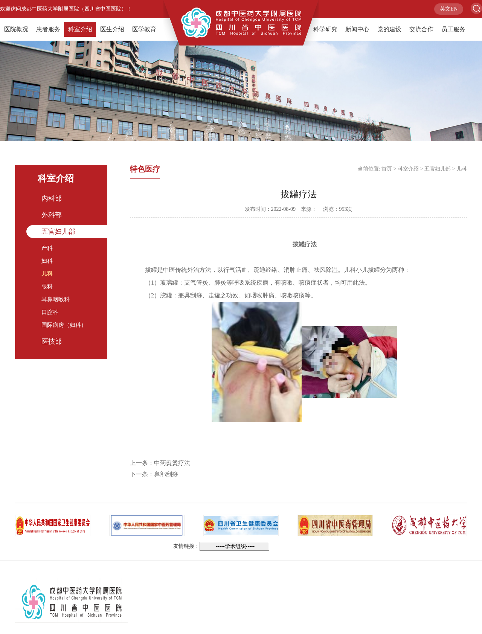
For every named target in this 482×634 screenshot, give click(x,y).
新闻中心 (357, 29)
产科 (47, 248)
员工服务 (453, 29)
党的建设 (389, 29)
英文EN (449, 9)
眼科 (47, 286)
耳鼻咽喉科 (55, 299)
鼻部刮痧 (166, 474)
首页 (386, 169)
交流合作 (421, 29)
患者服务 (48, 29)
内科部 (51, 198)
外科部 (51, 215)
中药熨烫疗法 (172, 463)
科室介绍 (80, 29)
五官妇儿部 (58, 231)
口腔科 (49, 312)
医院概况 (16, 29)
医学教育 (144, 29)
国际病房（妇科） (64, 325)
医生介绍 (112, 29)
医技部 (51, 341)
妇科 (47, 261)
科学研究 (325, 29)
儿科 (47, 274)
